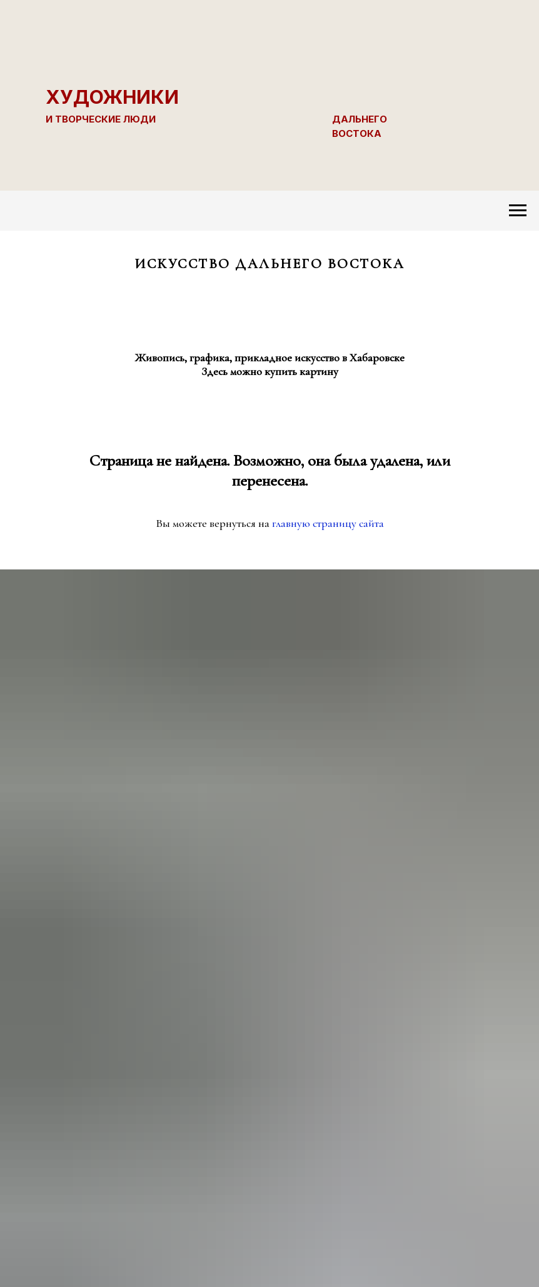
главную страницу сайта (328, 523)
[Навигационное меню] (517, 210)
